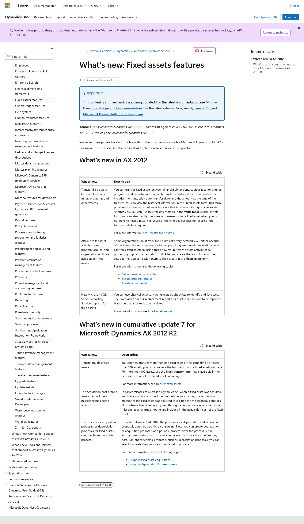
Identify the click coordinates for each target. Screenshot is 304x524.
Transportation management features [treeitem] (33, 355)
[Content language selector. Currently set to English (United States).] (24, 517)
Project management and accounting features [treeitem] (31, 274)
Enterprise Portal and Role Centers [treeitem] (31, 62)
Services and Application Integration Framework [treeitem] (31, 321)
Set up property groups (137, 279)
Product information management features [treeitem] (29, 250)
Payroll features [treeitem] (25, 208)
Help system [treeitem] (23, 100)
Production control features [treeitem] (33, 259)
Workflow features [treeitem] (26, 410)
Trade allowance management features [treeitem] (34, 343)
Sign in (294, 5)
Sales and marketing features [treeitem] (34, 307)
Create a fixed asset (134, 283)
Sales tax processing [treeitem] (28, 313)
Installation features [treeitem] (28, 112)
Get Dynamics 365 (266, 17)
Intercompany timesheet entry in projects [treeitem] (34, 120)
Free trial (291, 17)
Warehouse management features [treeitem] (31, 401)
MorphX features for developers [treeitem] (35, 186)
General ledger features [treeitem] (30, 94)
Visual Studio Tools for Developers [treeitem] (29, 390)
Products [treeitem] (21, 265)
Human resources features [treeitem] (32, 106)
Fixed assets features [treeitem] (28, 88)
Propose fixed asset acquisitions (150, 460)
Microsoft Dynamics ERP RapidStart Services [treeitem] (31, 166)
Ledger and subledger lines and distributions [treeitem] (35, 143)
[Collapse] (51, 48)
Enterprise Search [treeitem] (26, 71)
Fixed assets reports (161, 311)
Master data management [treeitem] (32, 152)
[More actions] (221, 51)
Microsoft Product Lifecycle (122, 30)
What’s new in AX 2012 (268, 59)
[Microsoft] (8, 5)
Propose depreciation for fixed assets (153, 464)
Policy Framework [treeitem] (26, 215)
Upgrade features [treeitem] (26, 369)
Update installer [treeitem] (25, 375)
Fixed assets (159, 142)
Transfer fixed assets (161, 233)
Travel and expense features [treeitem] (33, 363)
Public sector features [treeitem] (29, 283)
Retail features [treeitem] (24, 295)
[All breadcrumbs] (83, 51)
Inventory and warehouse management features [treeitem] (31, 132)
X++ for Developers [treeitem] (28, 416)
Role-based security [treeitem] (28, 301)
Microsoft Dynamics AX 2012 (152, 51)
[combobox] (29, 56)
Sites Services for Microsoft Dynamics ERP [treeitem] (32, 332)
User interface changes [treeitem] (30, 381)
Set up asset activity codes (139, 274)
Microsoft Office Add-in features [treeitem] (30, 177)
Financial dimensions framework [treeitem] (28, 79)
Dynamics (123, 51)
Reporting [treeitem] (21, 288)
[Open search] (284, 6)
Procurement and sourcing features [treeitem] (32, 239)
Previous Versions (101, 51)
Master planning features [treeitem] (31, 158)
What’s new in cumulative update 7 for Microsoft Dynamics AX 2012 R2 (274, 68)
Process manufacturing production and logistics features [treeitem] (30, 226)
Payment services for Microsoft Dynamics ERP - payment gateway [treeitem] (35, 197)
